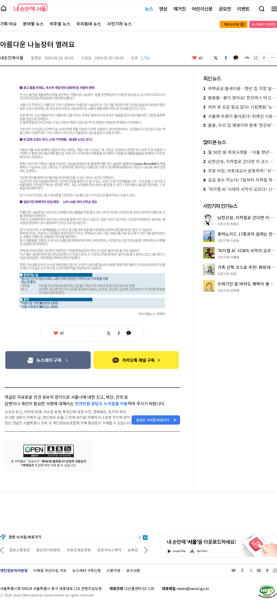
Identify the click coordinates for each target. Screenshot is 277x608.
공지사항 (133, 570)
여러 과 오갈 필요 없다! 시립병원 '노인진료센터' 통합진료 (240, 107)
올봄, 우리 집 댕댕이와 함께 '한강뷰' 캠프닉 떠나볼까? (240, 125)
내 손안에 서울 (30, 7)
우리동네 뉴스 (88, 23)
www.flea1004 (145, 163)
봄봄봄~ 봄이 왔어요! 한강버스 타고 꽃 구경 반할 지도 (240, 97)
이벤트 (243, 8)
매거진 (179, 8)
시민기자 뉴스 (119, 23)
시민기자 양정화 (228, 290)
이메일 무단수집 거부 (49, 570)
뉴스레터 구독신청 (86, 570)
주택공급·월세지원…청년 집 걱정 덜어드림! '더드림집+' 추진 (240, 88)
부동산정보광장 (107, 550)
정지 (139, 537)
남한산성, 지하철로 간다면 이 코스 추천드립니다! (240, 161)
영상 (163, 8)
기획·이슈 (8, 23)
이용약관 (113, 570)
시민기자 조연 (226, 273)
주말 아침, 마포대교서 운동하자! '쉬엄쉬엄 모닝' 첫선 (240, 170)
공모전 (225, 8)
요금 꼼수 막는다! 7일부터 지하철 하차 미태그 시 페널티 (240, 180)
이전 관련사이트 (2, 550)
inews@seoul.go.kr (193, 588)
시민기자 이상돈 (228, 240)
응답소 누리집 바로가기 (152, 419)
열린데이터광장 (76, 550)
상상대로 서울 (20, 550)
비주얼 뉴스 (60, 23)
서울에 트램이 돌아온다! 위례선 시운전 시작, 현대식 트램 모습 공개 (240, 116)
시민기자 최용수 (228, 224)
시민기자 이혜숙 (228, 257)
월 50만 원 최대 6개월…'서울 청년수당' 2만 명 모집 (240, 152)
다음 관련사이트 (146, 550)
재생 (145, 537)
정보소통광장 (47, 550)
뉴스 (149, 8)
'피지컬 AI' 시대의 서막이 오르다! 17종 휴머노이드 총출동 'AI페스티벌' (240, 189)
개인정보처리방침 (14, 570)
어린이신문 (202, 8)
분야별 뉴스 (33, 23)
